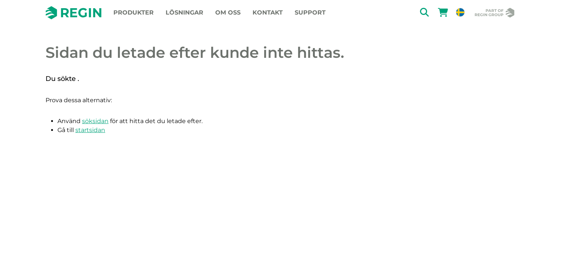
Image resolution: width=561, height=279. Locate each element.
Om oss (228, 12)
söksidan (95, 121)
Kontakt (268, 12)
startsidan (90, 130)
